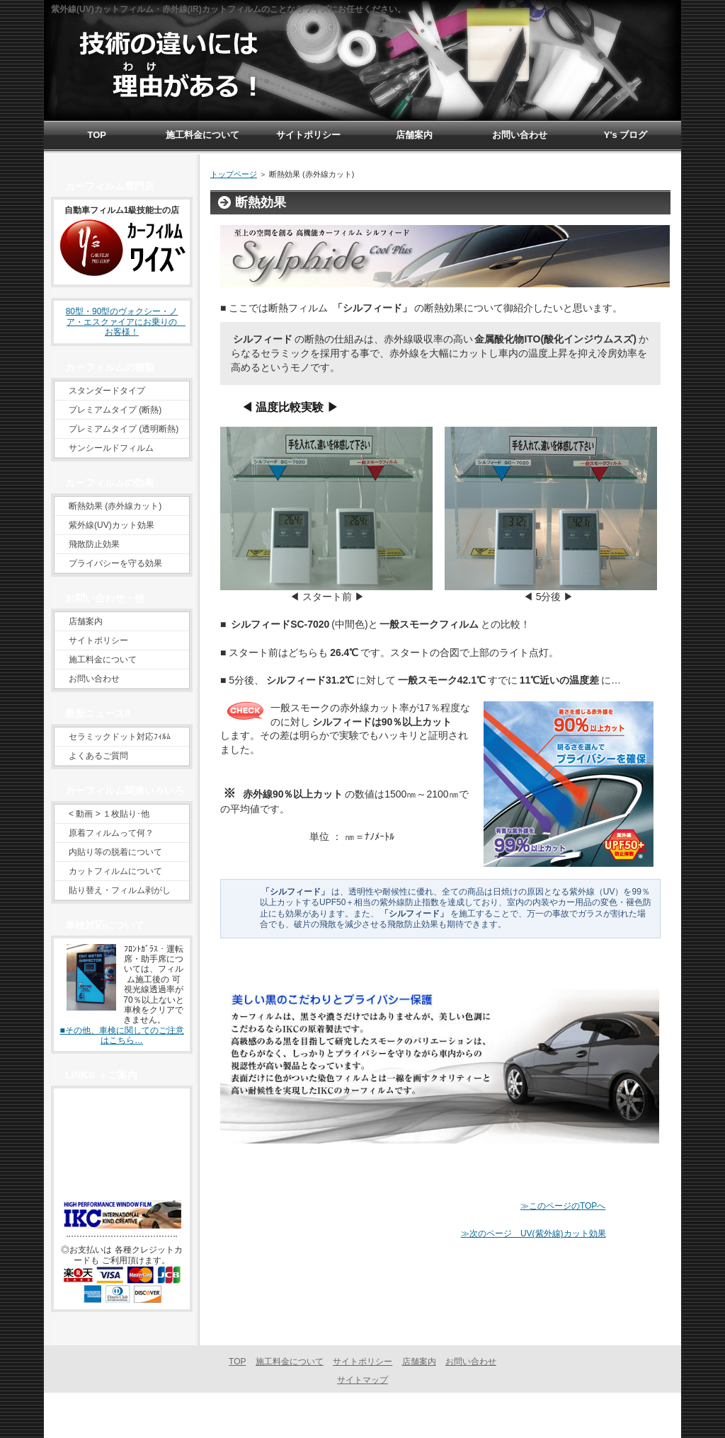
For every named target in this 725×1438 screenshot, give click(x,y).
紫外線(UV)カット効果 (111, 525)
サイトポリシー (98, 640)
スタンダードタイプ (107, 391)
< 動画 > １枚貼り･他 (109, 814)
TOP (237, 1362)
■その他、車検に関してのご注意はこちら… (121, 1035)
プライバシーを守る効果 (115, 563)
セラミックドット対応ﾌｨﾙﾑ (120, 737)
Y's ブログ (626, 135)
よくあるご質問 (98, 756)
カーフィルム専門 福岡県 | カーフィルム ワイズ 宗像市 (359, 1415)
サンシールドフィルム (111, 448)
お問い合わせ (94, 679)
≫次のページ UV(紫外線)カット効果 (533, 1233)
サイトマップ (362, 1380)
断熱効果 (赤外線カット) (115, 506)
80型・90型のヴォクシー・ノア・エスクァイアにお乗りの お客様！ (125, 321)
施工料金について (103, 660)
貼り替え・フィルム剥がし (120, 890)
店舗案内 (86, 621)
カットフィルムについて (115, 871)
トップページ (233, 174)
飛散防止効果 (94, 544)
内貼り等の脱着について (115, 852)
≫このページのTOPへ (562, 1206)
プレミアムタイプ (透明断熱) (123, 429)
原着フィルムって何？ (111, 833)
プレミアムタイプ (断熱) (115, 410)
